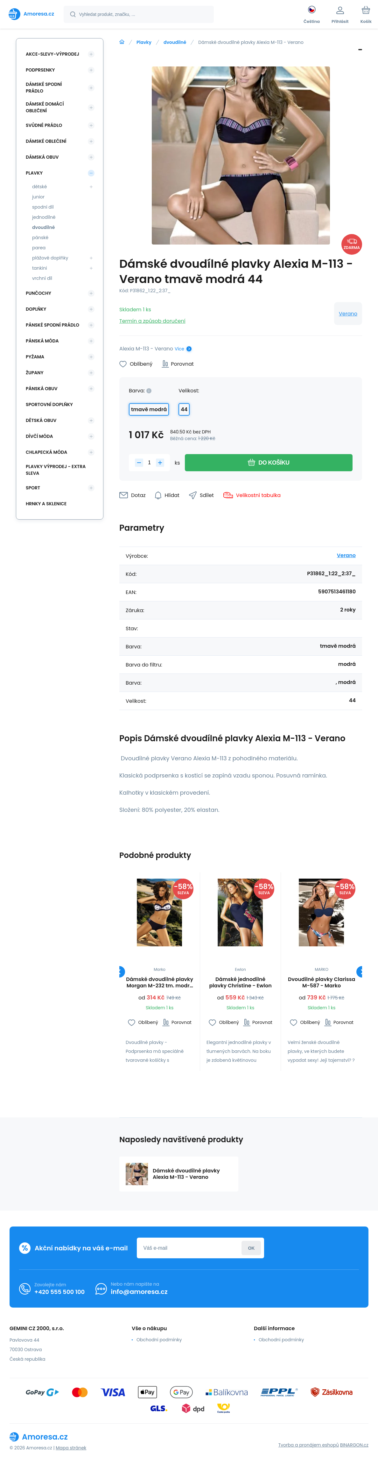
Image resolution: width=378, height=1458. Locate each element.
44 (184, 409)
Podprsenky (40, 70)
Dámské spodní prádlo (44, 87)
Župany (35, 373)
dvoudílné (175, 42)
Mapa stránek (71, 1448)
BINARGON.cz (354, 1445)
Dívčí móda (39, 436)
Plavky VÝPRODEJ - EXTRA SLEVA (56, 469)
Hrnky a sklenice (46, 504)
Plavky (143, 42)
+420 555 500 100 (59, 1292)
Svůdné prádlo (44, 125)
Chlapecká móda (46, 452)
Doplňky (36, 309)
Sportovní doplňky (49, 404)
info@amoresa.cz (139, 1291)
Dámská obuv (42, 157)
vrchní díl (42, 278)
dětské (39, 186)
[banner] (31, 14)
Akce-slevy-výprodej (52, 54)
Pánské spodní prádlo (52, 325)
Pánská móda (42, 341)
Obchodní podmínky (159, 1340)
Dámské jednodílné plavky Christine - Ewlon (240, 982)
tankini (39, 268)
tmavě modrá (149, 409)
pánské (40, 237)
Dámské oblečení (46, 141)
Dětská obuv (41, 420)
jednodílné (44, 217)
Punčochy (38, 293)
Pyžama (35, 357)
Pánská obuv (42, 388)
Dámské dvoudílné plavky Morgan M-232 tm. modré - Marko (159, 982)
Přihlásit (251, 1248)
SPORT (33, 488)
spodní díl (43, 207)
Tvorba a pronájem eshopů (308, 1445)
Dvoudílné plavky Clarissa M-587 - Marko (321, 982)
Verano (348, 313)
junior (38, 197)
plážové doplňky (50, 258)
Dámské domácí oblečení (45, 107)
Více (179, 349)
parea (39, 248)
